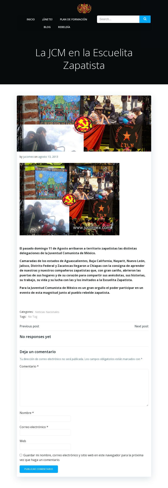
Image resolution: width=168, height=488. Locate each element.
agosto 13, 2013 (48, 156)
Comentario (29, 366)
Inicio (31, 19)
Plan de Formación (73, 19)
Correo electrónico (34, 427)
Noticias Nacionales (47, 312)
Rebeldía (64, 27)
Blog (47, 27)
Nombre (27, 413)
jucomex (28, 156)
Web (23, 441)
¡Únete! (47, 19)
